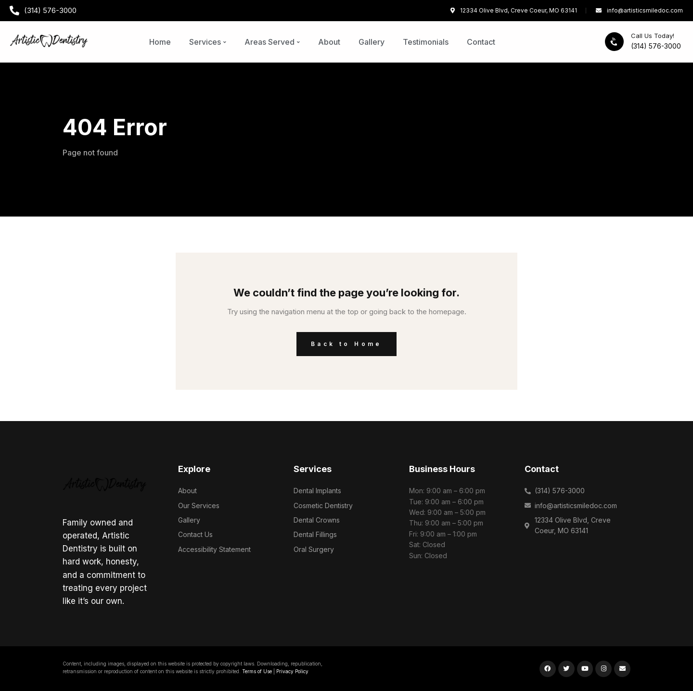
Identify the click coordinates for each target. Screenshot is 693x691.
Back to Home (346, 343)
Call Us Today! (652, 35)
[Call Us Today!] (614, 41)
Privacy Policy (292, 671)
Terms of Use (257, 671)
